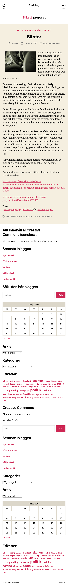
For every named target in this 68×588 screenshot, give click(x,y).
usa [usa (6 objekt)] (18, 398)
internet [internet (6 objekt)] (6, 384)
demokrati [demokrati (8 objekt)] (26, 381)
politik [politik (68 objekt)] (35, 390)
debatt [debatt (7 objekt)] (18, 381)
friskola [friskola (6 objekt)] (54, 381)
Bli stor (34, 37)
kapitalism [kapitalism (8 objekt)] (20, 384)
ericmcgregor (45, 209)
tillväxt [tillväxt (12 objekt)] (46, 394)
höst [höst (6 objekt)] (60, 381)
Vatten (6, 267)
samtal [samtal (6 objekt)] (19, 395)
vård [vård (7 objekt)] (4, 401)
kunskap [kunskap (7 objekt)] (43, 384)
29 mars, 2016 (30, 43)
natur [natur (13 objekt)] (43, 386)
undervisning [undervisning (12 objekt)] (9, 397)
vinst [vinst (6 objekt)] (55, 398)
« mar (7, 338)
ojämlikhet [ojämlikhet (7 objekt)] (56, 387)
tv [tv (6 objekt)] (52, 395)
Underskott (9, 279)
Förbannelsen (10, 261)
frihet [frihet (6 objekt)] (48, 381)
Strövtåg (34, 5)
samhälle (37, 30)
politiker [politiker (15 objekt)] (47, 390)
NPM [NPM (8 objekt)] (49, 387)
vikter (49, 216)
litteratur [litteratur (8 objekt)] (52, 384)
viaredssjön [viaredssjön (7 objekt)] (46, 398)
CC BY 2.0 (28, 209)
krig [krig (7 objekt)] (37, 384)
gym (30, 216)
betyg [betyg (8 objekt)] (12, 381)
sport (47, 30)
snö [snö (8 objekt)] (33, 395)
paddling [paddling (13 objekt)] (14, 390)
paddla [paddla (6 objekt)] (5, 391)
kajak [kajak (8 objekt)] (12, 384)
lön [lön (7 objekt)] (8, 387)
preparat (37, 216)
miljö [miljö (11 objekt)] (30, 386)
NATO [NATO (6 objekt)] (36, 387)
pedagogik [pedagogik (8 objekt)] (24, 391)
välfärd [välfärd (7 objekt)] (60, 398)
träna (43, 216)
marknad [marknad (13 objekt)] (15, 386)
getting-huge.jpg (12, 209)
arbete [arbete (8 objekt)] (5, 381)
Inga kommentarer (51, 43)
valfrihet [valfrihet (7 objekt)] (37, 398)
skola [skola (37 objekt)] (27, 394)
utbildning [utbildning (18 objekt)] (27, 397)
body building (12, 216)
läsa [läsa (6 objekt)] (4, 387)
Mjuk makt (8, 255)
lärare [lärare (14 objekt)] (60, 383)
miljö (28, 30)
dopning (23, 216)
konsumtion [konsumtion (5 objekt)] (30, 384)
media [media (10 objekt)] (24, 386)
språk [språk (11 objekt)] (39, 394)
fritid (20, 30)
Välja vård (8, 273)
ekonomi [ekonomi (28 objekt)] (38, 380)
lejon (16, 43)
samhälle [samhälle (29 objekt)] (9, 394)
